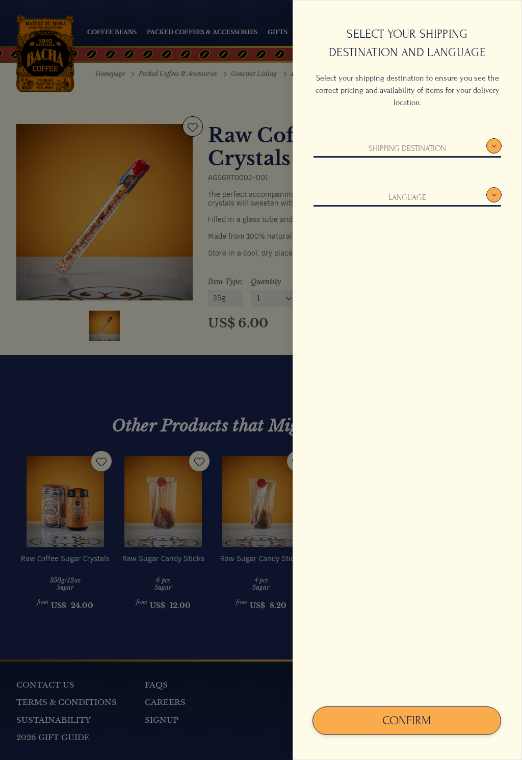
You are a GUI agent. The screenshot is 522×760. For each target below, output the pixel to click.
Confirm (406, 720)
